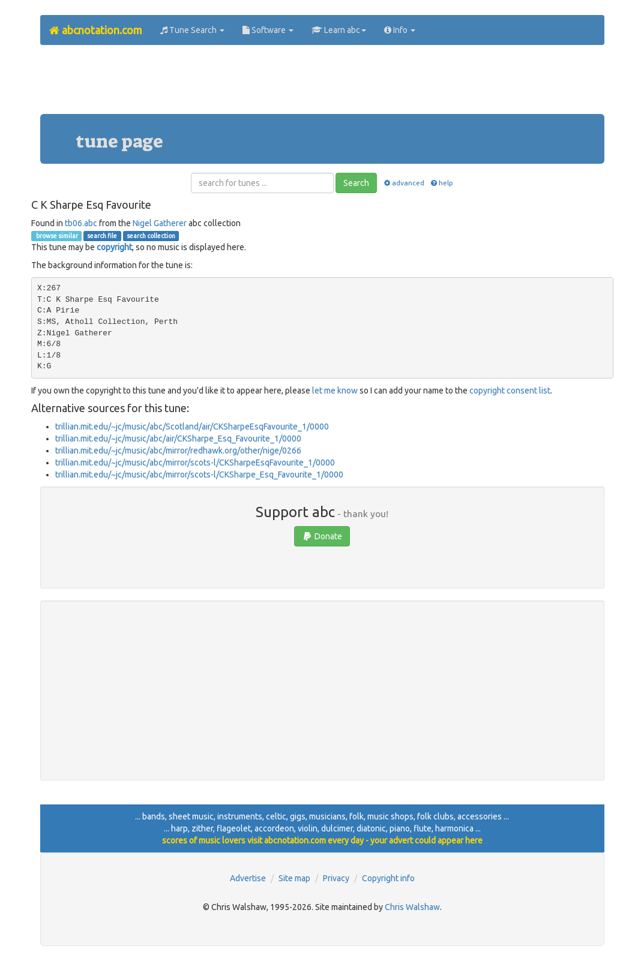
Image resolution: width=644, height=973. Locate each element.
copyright (114, 247)
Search (356, 183)
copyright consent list (509, 390)
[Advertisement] (322, 84)
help (441, 183)
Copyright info (388, 878)
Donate (322, 536)
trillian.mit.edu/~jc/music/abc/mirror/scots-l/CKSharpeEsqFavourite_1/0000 (195, 462)
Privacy (336, 878)
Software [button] (267, 30)
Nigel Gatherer (160, 223)
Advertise (248, 878)
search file (102, 235)
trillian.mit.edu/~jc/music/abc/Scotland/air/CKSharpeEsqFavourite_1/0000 (192, 426)
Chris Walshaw (412, 907)
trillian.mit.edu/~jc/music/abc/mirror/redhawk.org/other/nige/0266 (178, 450)
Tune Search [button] (192, 30)
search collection (151, 235)
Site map (294, 878)
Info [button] (399, 30)
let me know (335, 390)
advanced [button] (403, 183)
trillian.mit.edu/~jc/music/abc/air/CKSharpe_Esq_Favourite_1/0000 (178, 438)
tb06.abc (81, 223)
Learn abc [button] (338, 30)
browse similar (56, 235)
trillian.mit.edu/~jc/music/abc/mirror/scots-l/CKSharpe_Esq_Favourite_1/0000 (199, 474)
